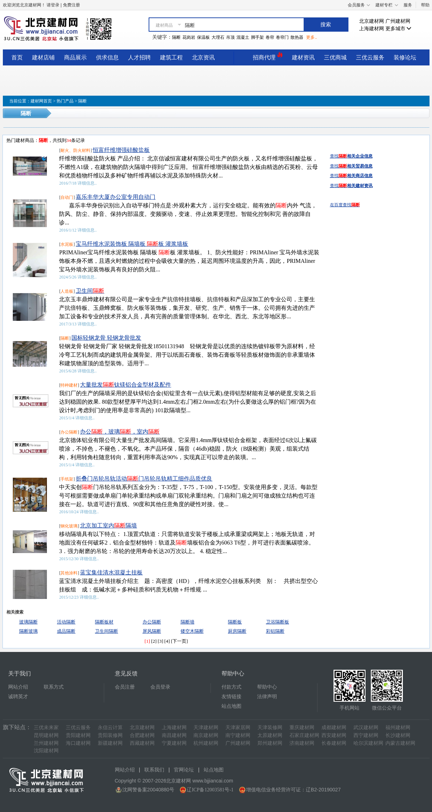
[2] (154, 641)
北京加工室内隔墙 (108, 525)
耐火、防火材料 (75, 150)
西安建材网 (333, 735)
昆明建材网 (46, 735)
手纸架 (66, 479)
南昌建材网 (174, 735)
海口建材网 (78, 743)
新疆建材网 (110, 743)
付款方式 (231, 687)
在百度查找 (345, 204)
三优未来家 (46, 727)
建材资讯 (303, 57)
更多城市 (398, 28)
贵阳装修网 (110, 735)
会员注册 (125, 687)
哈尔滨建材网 (368, 743)
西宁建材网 (365, 735)
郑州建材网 (269, 743)
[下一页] (179, 641)
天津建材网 (205, 727)
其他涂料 (69, 572)
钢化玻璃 (69, 526)
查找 (351, 156)
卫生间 (90, 291)
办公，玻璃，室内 (120, 432)
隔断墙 (187, 622)
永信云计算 (110, 727)
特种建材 (69, 385)
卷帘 (270, 37)
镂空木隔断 (192, 631)
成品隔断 (66, 631)
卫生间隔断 (106, 631)
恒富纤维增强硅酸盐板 (121, 150)
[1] (147, 641)
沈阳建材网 (46, 750)
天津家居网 (237, 727)
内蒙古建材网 (400, 743)
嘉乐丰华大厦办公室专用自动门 (115, 197)
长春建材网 (333, 743)
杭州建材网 (205, 743)
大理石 (218, 37)
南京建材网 (205, 735)
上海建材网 (371, 28)
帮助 (425, 4)
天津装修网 (269, 727)
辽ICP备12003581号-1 (210, 789)
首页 (17, 57)
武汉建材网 (365, 727)
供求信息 (107, 57)
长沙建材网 (397, 735)
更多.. (311, 37)
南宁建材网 (237, 735)
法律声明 (267, 696)
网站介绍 (18, 687)
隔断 (176, 37)
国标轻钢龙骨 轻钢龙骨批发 (106, 338)
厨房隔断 (237, 631)
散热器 (296, 37)
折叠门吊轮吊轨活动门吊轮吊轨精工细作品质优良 (144, 479)
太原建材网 (269, 735)
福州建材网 (397, 727)
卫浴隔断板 (277, 622)
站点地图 (231, 706)
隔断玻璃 (28, 631)
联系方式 (54, 687)
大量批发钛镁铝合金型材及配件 (125, 385)
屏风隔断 (152, 631)
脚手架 (257, 37)
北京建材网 (371, 21)
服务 (408, 4)
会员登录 (160, 687)
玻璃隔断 (28, 622)
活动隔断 (66, 622)
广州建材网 (397, 21)
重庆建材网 (301, 727)
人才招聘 (139, 57)
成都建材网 (333, 727)
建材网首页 (41, 101)
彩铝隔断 (275, 631)
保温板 (203, 37)
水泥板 (66, 244)
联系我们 (154, 770)
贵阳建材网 (78, 735)
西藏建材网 (142, 743)
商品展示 (75, 57)
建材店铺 (43, 57)
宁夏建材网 (174, 743)
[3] (161, 641)
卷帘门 (282, 37)
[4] (167, 641)
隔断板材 (104, 622)
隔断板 (235, 622)
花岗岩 (188, 37)
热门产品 (65, 101)
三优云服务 (370, 57)
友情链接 (231, 696)
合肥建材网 (142, 735)
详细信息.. (87, 183)
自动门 (66, 197)
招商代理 (268, 56)
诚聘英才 (18, 696)
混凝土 (242, 37)
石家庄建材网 (304, 735)
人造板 (66, 291)
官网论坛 (184, 770)
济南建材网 (301, 743)
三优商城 (335, 57)
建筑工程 (171, 57)
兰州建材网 (46, 743)
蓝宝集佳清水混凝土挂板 (111, 572)
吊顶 (230, 37)
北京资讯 (203, 57)
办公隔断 (69, 432)
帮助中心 (267, 687)
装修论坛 (405, 57)
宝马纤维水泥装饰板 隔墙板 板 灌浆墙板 (132, 244)
